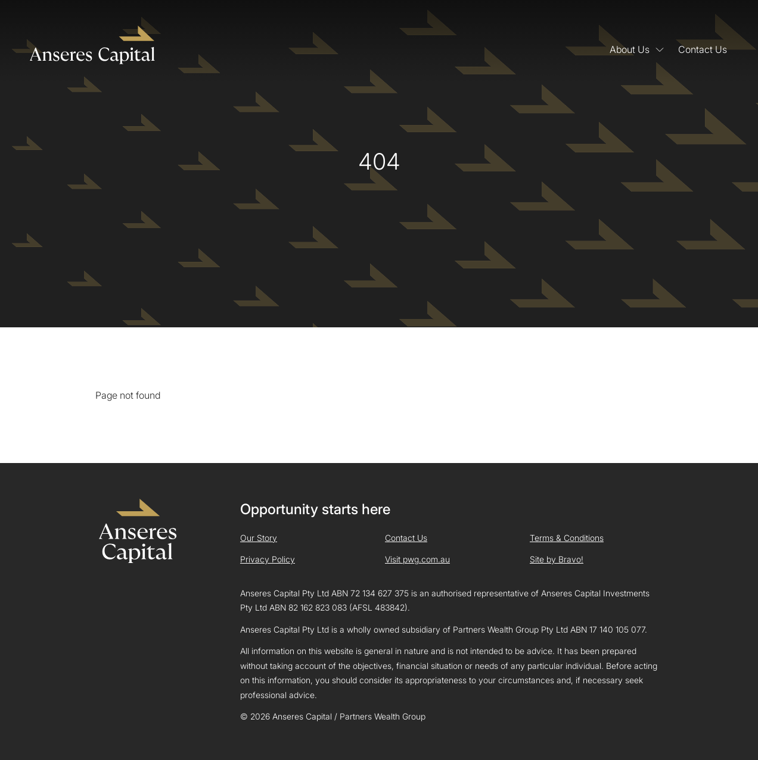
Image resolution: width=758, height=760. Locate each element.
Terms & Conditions (567, 537)
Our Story (258, 537)
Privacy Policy (267, 559)
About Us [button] (637, 49)
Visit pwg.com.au (417, 559)
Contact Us (702, 49)
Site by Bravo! (556, 559)
